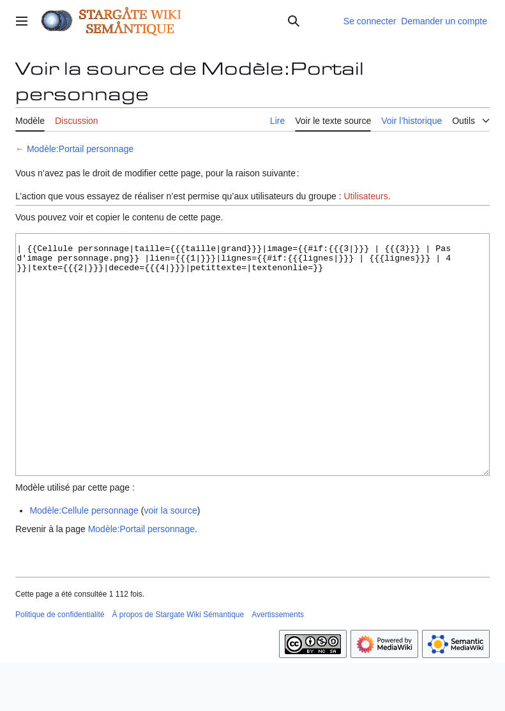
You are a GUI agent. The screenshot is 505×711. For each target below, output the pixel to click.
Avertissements (278, 662)
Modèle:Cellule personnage (83, 558)
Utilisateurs (365, 196)
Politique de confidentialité (59, 662)
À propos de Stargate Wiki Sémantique (178, 662)
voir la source (170, 558)
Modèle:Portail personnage (80, 149)
